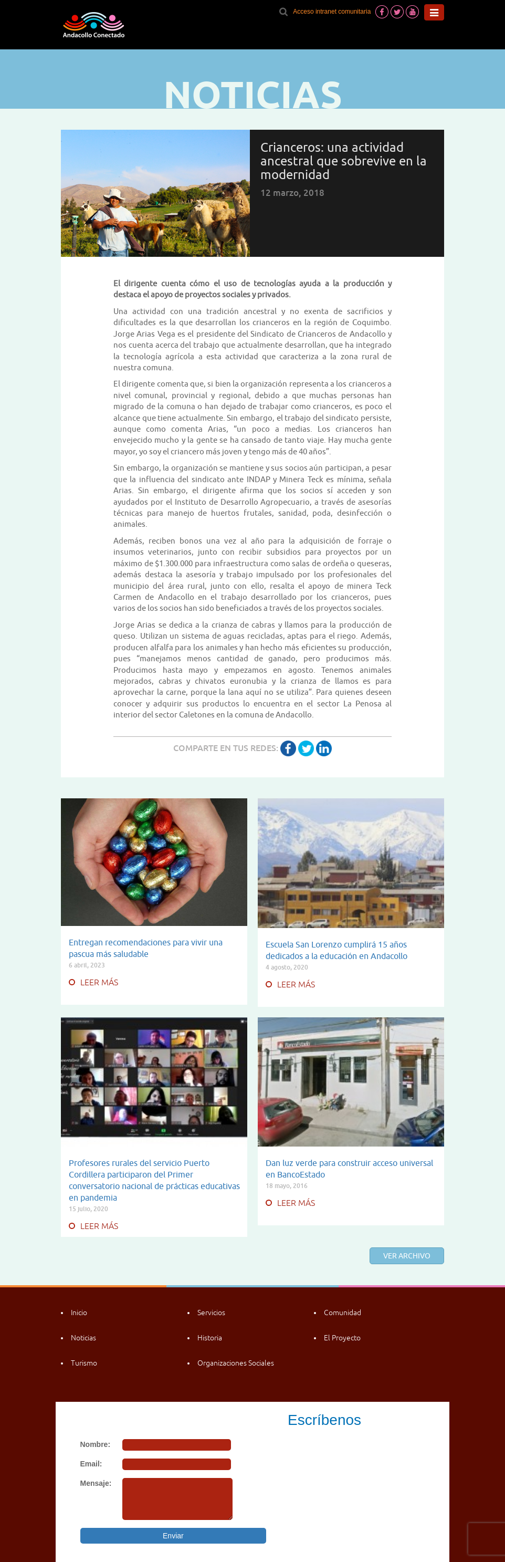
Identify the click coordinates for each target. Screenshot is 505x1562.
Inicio (79, 1312)
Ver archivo (406, 1256)
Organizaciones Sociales (235, 1363)
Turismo (84, 1363)
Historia (209, 1338)
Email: (91, 1464)
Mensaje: (96, 1483)
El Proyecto (342, 1338)
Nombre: (95, 1444)
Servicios (211, 1312)
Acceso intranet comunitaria (332, 11)
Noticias (83, 1338)
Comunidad (342, 1312)
